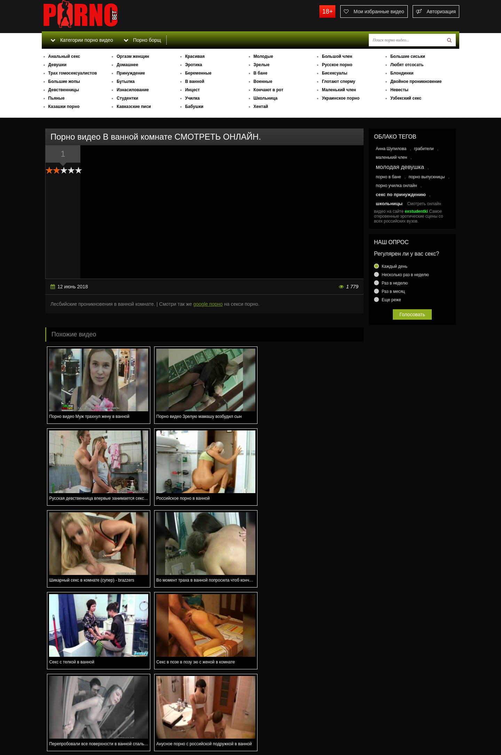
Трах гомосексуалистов (72, 73)
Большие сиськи (407, 56)
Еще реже (391, 299)
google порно (208, 304)
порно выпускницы (426, 176)
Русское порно (337, 64)
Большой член (337, 56)
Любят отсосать (406, 64)
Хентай (261, 106)
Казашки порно (64, 106)
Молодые (263, 56)
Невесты (399, 89)
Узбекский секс (405, 98)
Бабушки (194, 106)
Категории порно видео (81, 40)
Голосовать (412, 314)
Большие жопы (64, 81)
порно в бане (388, 176)
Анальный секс (64, 56)
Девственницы (63, 89)
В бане (261, 73)
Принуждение (131, 73)
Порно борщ (142, 40)
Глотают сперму (338, 81)
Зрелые (262, 64)
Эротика (193, 64)
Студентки (127, 98)
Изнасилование (133, 89)
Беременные (198, 73)
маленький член (391, 157)
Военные (263, 81)
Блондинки (401, 73)
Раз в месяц (393, 291)
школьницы (389, 203)
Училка (192, 98)
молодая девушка (400, 167)
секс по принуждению (401, 194)
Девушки (57, 64)
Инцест (192, 89)
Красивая (195, 56)
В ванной (194, 81)
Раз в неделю (395, 283)
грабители (424, 148)
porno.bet (94, 15)
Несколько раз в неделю (405, 274)
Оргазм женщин (133, 56)
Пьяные (56, 98)
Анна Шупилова (391, 148)
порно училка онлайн (396, 185)
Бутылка (126, 81)
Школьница (266, 98)
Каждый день (394, 266)
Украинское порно (340, 98)
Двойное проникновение (416, 81)
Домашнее (127, 64)
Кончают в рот (269, 89)
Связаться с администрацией (77, 730)
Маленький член (339, 89)
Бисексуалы (334, 73)
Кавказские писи (134, 106)
